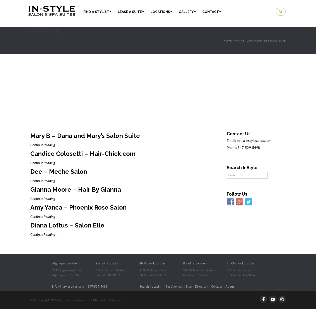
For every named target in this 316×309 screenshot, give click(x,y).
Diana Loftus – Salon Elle (67, 225)
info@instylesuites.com (254, 140)
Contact (211, 12)
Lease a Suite (131, 12)
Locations (161, 12)
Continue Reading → (44, 145)
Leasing (157, 286)
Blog (189, 286)
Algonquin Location (65, 263)
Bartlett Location (107, 263)
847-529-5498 (249, 147)
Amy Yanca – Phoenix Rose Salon (78, 207)
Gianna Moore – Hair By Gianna (75, 189)
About (229, 286)
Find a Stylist (97, 12)
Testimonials (174, 286)
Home (228, 40)
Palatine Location (195, 263)
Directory (201, 286)
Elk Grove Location (152, 263)
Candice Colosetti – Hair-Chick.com (83, 153)
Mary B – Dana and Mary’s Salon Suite (85, 135)
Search (144, 286)
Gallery (187, 12)
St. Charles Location (240, 263)
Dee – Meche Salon (58, 171)
